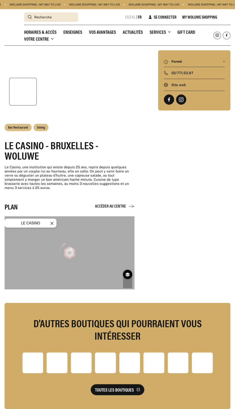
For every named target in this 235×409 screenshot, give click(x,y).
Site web (178, 85)
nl (133, 17)
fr (140, 17)
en (127, 17)
